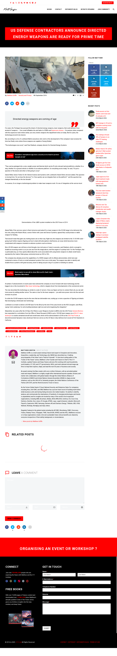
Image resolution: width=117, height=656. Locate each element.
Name (45, 571)
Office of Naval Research (27, 331)
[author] (17, 507)
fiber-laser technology (33, 286)
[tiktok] (19, 581)
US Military (41, 331)
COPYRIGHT (72, 642)
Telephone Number (49, 587)
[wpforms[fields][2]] (77, 608)
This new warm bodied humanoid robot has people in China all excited (103, 194)
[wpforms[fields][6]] (77, 590)
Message (46, 602)
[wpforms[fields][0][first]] (59, 574)
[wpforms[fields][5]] (77, 597)
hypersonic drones (58, 130)
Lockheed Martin (11, 331)
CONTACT (63, 642)
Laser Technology (60, 328)
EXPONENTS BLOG (83, 642)
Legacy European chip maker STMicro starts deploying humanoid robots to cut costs (103, 222)
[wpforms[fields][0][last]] (94, 574)
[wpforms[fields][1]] (77, 582)
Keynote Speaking (87, 9)
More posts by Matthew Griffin (32, 421)
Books (49, 9)
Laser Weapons (74, 328)
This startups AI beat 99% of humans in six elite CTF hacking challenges (102, 138)
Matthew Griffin (12, 95)
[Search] (113, 9)
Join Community (104, 9)
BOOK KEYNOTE (107, 2)
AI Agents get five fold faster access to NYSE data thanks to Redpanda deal (104, 166)
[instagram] (11, 581)
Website (45, 594)
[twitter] (23, 581)
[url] (72, 507)
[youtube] (27, 581)
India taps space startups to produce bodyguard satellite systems (102, 236)
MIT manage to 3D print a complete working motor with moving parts (104, 125)
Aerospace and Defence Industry (16, 328)
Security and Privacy (25, 95)
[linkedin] (15, 581)
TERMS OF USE (95, 642)
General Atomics (78, 311)
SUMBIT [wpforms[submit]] (46, 628)
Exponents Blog (71, 9)
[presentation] (56, 623)
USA (49, 331)
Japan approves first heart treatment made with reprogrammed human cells (102, 180)
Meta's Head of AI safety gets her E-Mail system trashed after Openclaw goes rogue (104, 152)
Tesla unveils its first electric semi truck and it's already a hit (103, 114)
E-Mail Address (48, 579)
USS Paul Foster (73, 315)
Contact (58, 9)
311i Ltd (18, 642)
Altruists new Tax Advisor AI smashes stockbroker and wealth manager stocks (103, 208)
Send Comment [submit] (14, 518)
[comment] (44, 490)
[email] (45, 507)
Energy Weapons (33, 328)
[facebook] (7, 581)
